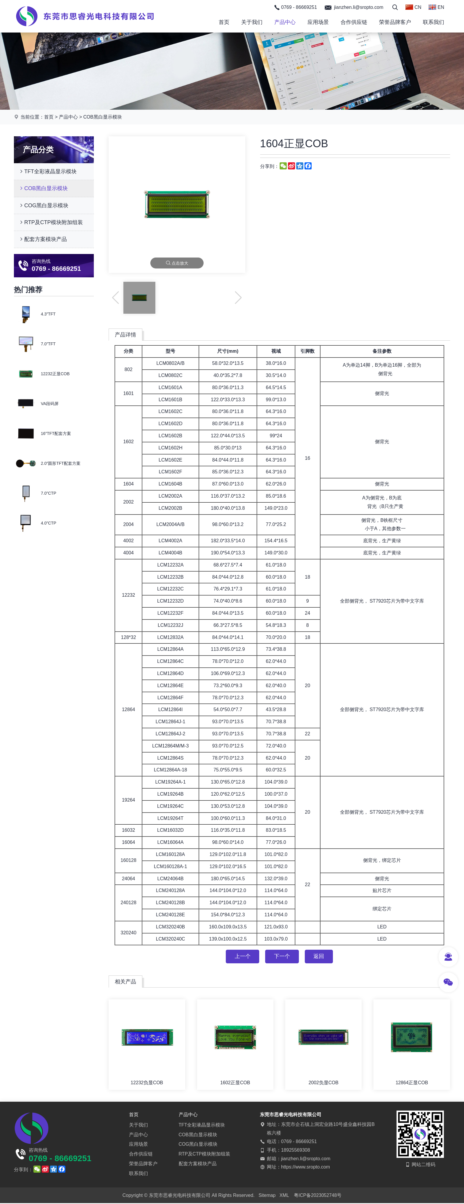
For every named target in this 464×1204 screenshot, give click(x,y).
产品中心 (285, 22)
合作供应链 (354, 22)
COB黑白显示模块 (102, 116)
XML (284, 1196)
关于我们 (251, 22)
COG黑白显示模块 (43, 205)
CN (413, 7)
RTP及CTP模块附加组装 (50, 222)
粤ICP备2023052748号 (318, 1196)
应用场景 (318, 22)
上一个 (242, 956)
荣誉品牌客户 (395, 22)
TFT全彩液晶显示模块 (47, 171)
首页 (224, 22)
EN (436, 7)
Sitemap (267, 1196)
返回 (319, 956)
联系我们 (433, 22)
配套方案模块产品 (42, 239)
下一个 (282, 956)
